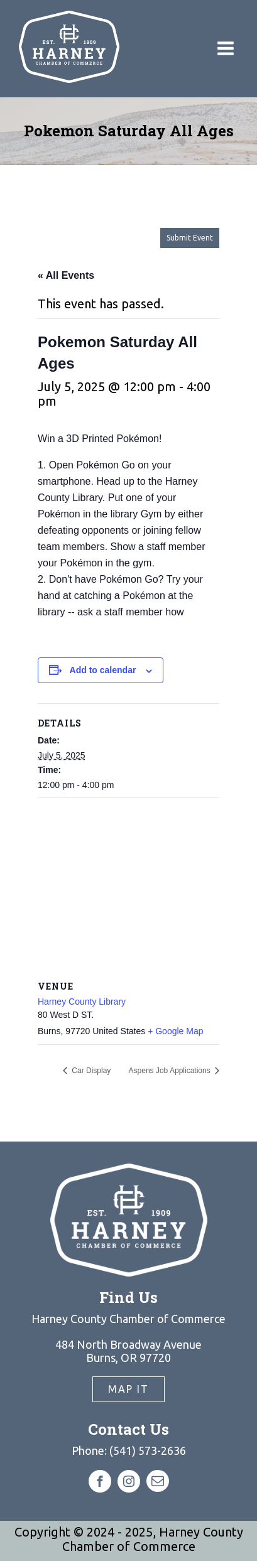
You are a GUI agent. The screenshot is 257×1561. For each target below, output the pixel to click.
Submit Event (190, 238)
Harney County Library (82, 1002)
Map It (128, 1389)
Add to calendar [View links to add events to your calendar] (103, 670)
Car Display (90, 1070)
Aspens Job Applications (170, 1070)
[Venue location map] (128, 888)
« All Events (66, 275)
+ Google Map (175, 1031)
